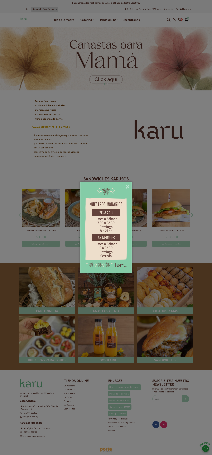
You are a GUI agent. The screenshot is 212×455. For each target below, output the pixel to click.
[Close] (127, 185)
